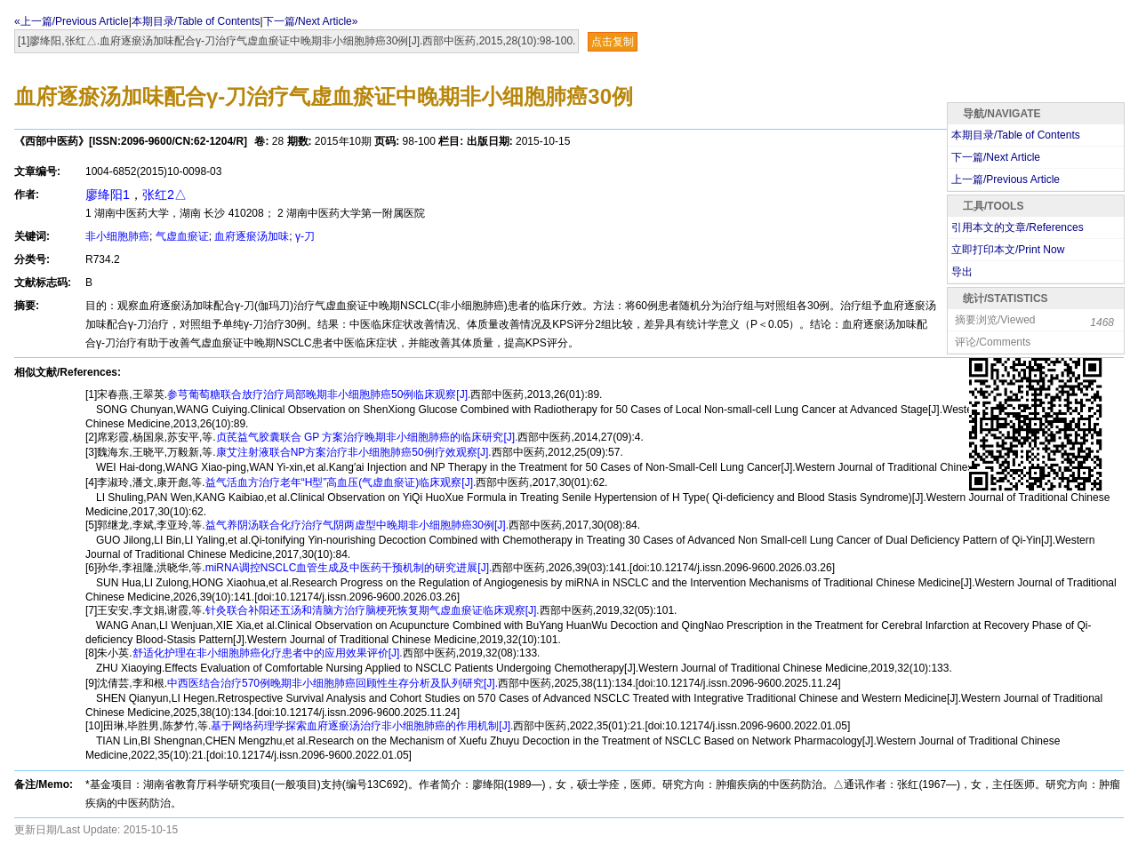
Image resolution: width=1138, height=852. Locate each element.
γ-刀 (305, 236)
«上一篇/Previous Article (71, 21)
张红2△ (164, 194)
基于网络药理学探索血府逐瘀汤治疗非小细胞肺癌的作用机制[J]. (362, 726)
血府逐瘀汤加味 (251, 236)
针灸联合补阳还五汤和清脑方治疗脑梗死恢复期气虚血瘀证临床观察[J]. (372, 610)
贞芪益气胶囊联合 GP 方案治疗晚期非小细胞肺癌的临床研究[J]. (367, 437)
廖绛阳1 (107, 194)
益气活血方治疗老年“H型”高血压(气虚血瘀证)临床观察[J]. (341, 482)
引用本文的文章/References (1017, 227)
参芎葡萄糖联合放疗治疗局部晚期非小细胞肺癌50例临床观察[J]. (318, 394)
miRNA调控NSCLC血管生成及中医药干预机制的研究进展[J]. (349, 567)
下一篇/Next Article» (310, 21)
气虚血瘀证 (182, 236)
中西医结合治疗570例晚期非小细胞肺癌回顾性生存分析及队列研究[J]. (332, 683)
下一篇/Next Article (995, 157)
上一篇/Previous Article (1005, 179)
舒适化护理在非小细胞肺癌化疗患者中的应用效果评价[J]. (267, 653)
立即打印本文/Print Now (1007, 249)
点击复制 (612, 42)
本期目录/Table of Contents (196, 21)
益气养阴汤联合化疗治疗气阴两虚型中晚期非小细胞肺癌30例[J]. (357, 525)
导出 (962, 272)
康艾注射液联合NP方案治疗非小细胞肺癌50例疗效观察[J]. (354, 452)
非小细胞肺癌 (117, 236)
